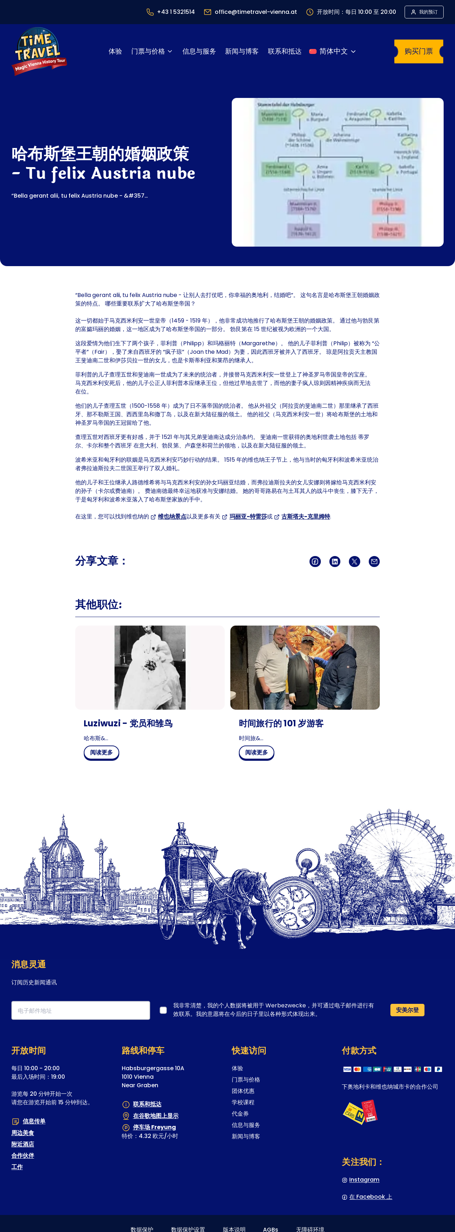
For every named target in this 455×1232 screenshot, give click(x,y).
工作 (17, 1167)
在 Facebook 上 (370, 1197)
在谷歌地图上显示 (156, 1116)
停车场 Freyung (154, 1127)
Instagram (364, 1180)
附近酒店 (22, 1144)
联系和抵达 (147, 1104)
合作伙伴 (22, 1155)
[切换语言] (333, 51)
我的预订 (428, 12)
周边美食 (22, 1133)
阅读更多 (104, 753)
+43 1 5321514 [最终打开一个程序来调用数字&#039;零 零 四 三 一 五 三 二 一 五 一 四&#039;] (176, 12)
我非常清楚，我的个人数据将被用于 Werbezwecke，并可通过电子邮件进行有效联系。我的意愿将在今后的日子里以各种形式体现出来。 (273, 1009)
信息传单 (34, 1121)
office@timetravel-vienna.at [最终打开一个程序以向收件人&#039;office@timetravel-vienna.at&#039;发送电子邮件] (256, 12)
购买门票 (419, 51)
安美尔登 (407, 1010)
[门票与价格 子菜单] (169, 51)
